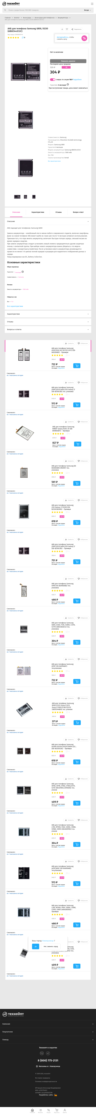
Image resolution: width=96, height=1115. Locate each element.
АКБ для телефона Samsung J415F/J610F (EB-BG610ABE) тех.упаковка (62, 868)
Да (36, 946)
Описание (16, 212)
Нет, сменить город (51, 946)
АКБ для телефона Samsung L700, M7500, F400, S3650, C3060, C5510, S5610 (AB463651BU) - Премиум (64, 909)
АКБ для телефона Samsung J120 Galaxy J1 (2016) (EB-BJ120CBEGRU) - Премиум (62, 507)
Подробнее (77, 80)
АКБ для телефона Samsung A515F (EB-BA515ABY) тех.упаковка (62, 666)
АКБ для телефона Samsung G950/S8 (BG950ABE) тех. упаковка (62, 586)
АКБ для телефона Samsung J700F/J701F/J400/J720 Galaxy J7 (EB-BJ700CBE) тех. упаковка (63, 389)
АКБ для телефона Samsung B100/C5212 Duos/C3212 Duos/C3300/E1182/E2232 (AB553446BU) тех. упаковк (63, 706)
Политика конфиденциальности (46, 1081)
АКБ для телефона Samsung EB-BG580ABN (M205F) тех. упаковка (64, 468)
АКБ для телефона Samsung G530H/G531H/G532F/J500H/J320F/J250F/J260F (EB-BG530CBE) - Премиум (64, 747)
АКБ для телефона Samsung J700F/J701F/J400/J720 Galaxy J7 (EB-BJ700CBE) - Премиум (63, 546)
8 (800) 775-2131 (48, 1060)
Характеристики (38, 212)
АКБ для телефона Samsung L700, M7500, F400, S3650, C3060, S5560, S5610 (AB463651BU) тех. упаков (64, 828)
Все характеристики (54, 161)
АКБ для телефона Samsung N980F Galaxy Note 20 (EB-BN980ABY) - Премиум (63, 429)
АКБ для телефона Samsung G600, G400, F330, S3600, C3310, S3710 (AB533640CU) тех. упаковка (63, 626)
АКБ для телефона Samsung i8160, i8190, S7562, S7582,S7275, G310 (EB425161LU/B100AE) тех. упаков (63, 787)
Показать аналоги (68, 61)
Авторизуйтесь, (63, 37)
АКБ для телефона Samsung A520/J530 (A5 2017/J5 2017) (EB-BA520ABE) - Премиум (64, 350)
